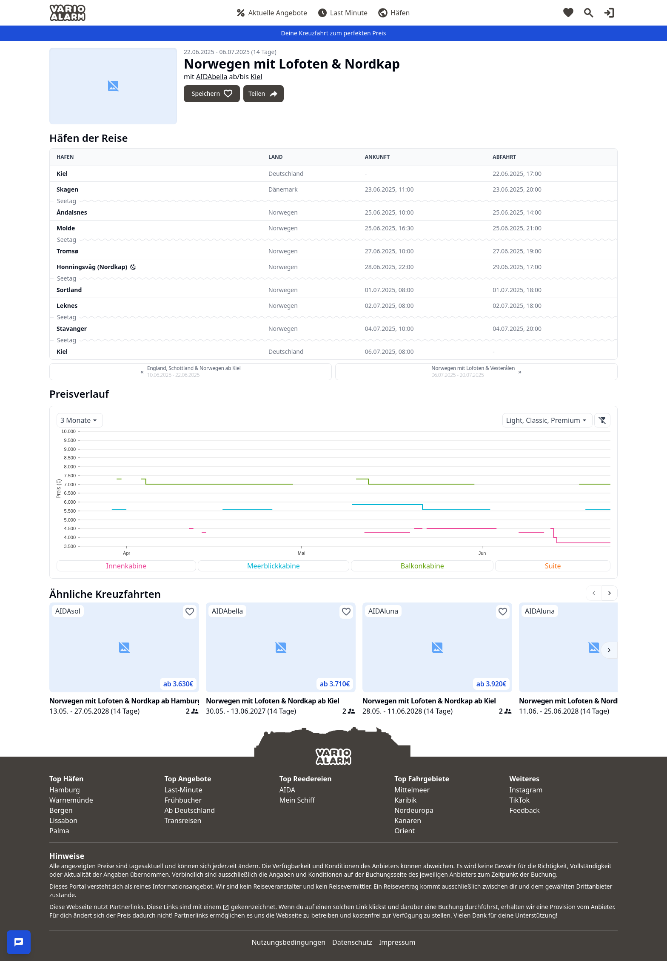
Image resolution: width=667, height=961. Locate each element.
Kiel (256, 76)
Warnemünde (71, 800)
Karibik (405, 800)
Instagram (526, 790)
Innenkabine (126, 566)
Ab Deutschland (189, 810)
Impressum (397, 942)
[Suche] (588, 12)
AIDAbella (211, 76)
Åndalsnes (72, 212)
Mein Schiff (297, 800)
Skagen (67, 189)
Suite (553, 566)
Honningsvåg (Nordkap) (92, 267)
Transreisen (182, 820)
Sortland (69, 290)
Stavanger (72, 328)
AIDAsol (67, 611)
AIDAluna (383, 611)
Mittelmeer (412, 790)
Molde (66, 228)
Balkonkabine (422, 566)
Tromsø (67, 251)
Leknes (67, 305)
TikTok (520, 800)
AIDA (287, 790)
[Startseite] (67, 12)
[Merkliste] (568, 12)
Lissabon (63, 820)
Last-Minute (183, 790)
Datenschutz (352, 942)
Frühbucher (183, 800)
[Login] (609, 12)
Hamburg (64, 790)
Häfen (394, 13)
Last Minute (342, 13)
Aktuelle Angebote (271, 13)
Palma (59, 830)
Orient (404, 830)
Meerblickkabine (273, 566)
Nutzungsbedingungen (288, 942)
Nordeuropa (413, 810)
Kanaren (407, 820)
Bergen (61, 810)
